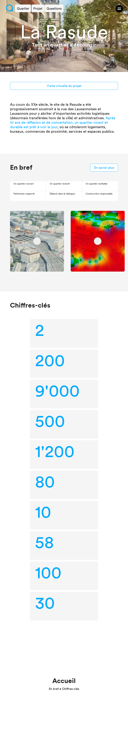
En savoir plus (104, 168)
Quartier (23, 8)
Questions (54, 8)
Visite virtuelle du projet (64, 86)
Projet (37, 8)
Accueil (64, 681)
